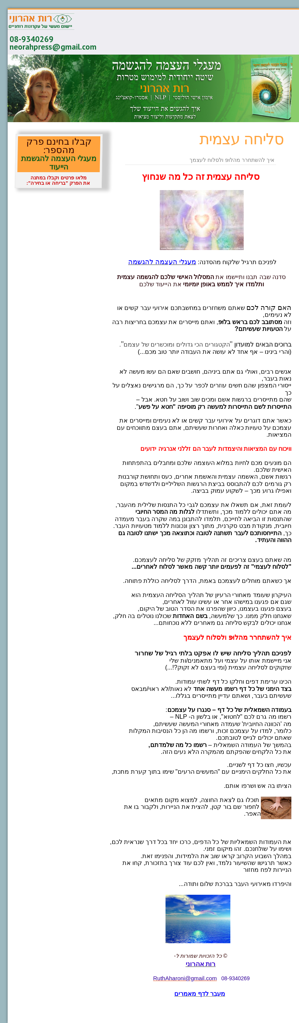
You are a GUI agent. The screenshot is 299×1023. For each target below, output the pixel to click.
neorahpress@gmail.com (53, 47)
